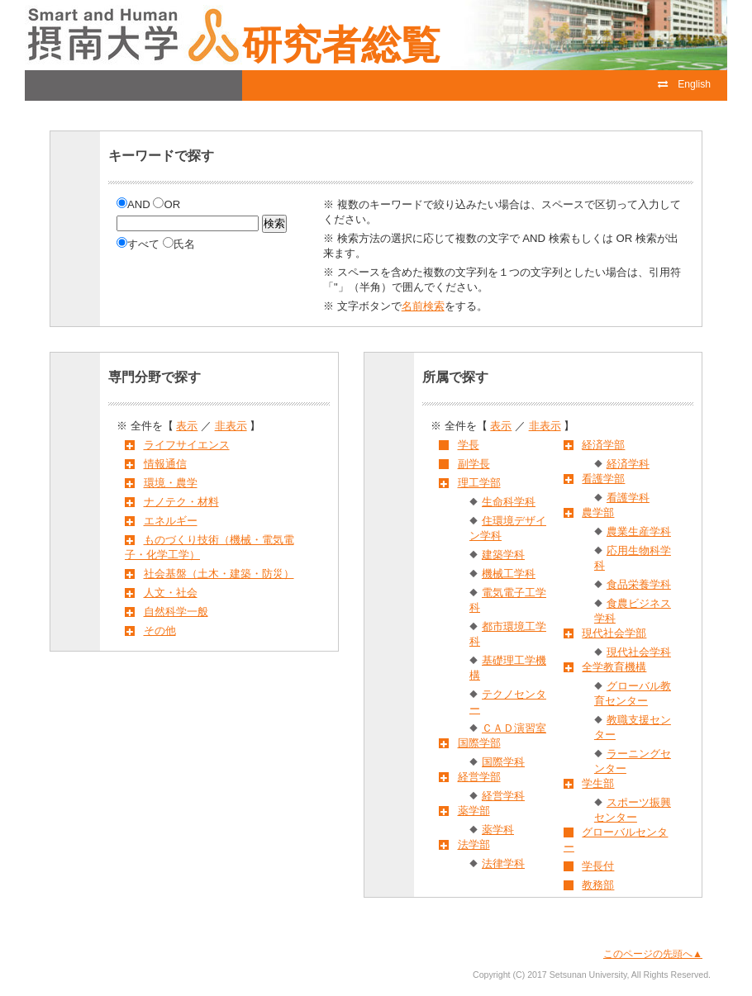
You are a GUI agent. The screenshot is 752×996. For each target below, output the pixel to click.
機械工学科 (508, 573)
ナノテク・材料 (181, 502)
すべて (140, 244)
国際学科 (503, 762)
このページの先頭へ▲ (652, 954)
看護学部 (603, 478)
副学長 (474, 464)
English (684, 84)
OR (166, 204)
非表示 (231, 426)
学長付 (598, 866)
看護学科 (628, 497)
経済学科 (628, 464)
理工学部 (479, 483)
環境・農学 (171, 483)
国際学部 (479, 743)
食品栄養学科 (639, 584)
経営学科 (503, 796)
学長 (468, 445)
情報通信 (165, 464)
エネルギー (171, 521)
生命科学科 (508, 502)
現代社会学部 (614, 633)
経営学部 (479, 777)
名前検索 (423, 306)
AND (135, 204)
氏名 (179, 244)
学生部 (598, 783)
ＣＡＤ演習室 (514, 728)
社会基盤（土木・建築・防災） (219, 573)
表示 (187, 426)
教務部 (598, 885)
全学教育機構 (614, 667)
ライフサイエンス (187, 445)
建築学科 (503, 554)
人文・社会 (171, 592)
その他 (160, 630)
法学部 (474, 844)
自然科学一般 (176, 611)
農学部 (598, 512)
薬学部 (474, 810)
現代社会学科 (639, 652)
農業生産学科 (639, 531)
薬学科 (498, 829)
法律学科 (503, 863)
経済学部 (603, 445)
